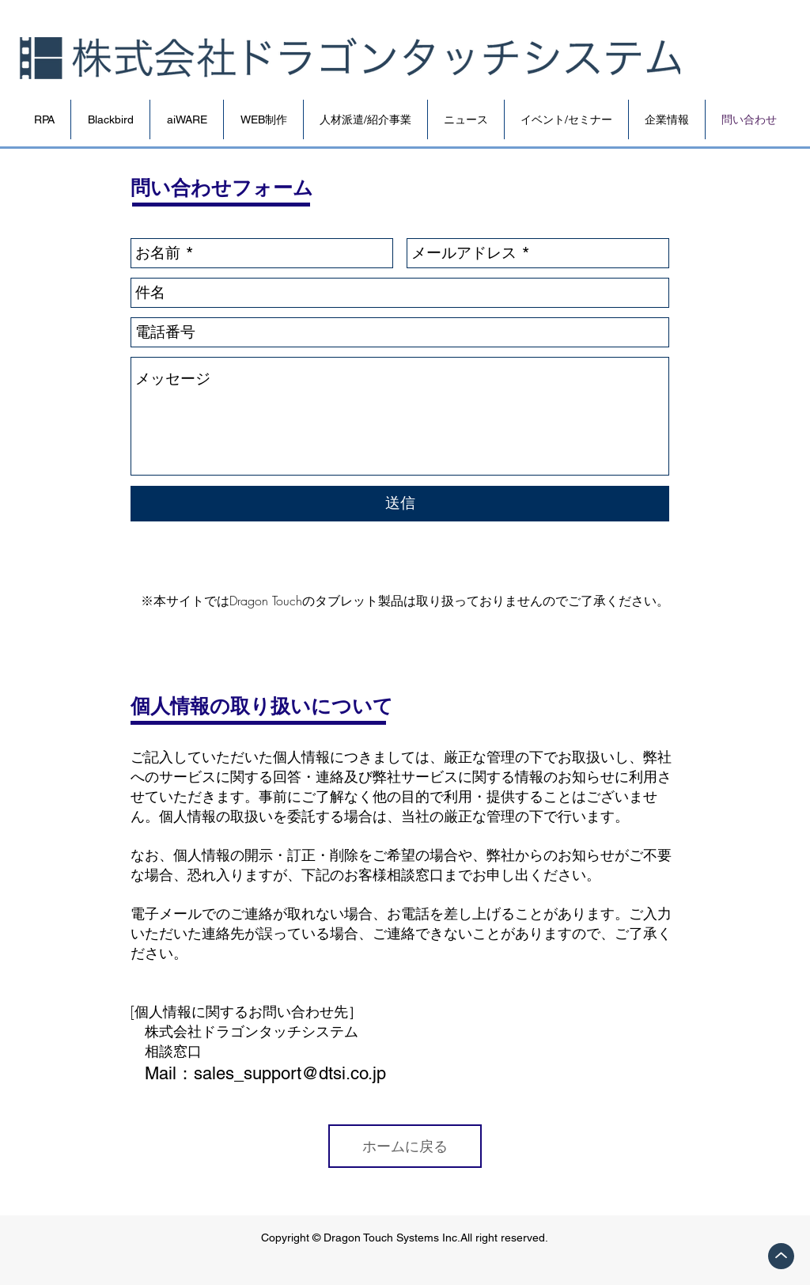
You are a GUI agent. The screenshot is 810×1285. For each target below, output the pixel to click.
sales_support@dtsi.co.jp (290, 1073)
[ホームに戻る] (405, 1146)
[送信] (400, 503)
